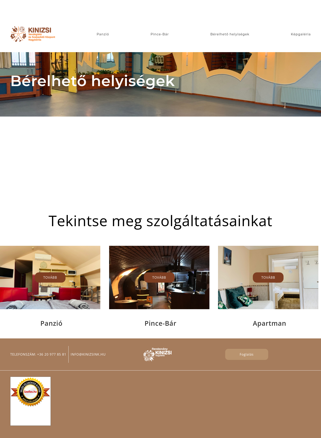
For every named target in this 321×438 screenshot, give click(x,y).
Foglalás (247, 354)
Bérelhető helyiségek (229, 34)
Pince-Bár (159, 34)
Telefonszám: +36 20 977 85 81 (38, 354)
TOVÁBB (50, 277)
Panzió (103, 34)
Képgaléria (301, 34)
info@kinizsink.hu (88, 354)
